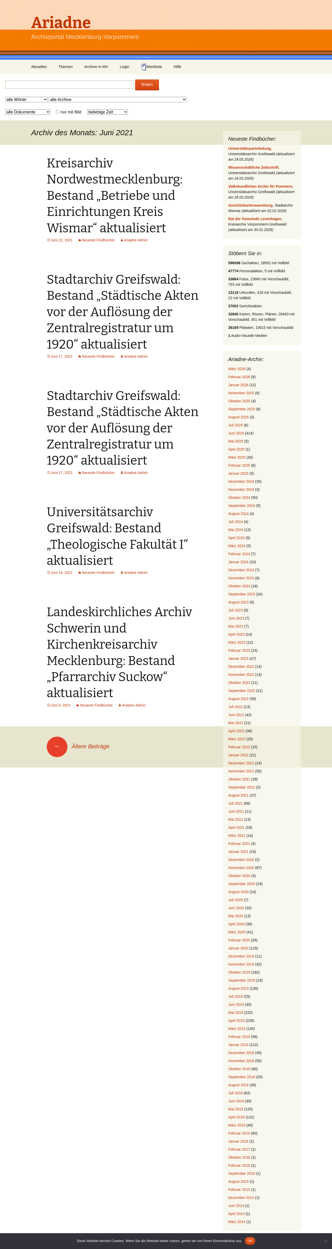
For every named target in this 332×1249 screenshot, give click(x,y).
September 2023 (241, 594)
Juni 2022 (236, 715)
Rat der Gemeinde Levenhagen (254, 219)
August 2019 (238, 988)
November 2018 (241, 1061)
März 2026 (236, 369)
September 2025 (241, 409)
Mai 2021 (235, 819)
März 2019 (236, 1029)
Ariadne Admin (136, 240)
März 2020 (236, 932)
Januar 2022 (238, 755)
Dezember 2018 (241, 1053)
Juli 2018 (235, 1093)
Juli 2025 (235, 425)
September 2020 (241, 884)
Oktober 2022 (239, 683)
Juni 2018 (236, 1101)
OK (249, 1241)
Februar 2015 (239, 1189)
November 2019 (241, 964)
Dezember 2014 (241, 1198)
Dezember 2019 (241, 956)
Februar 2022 (239, 747)
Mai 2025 (235, 441)
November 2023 (241, 578)
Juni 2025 (236, 433)
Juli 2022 (235, 707)
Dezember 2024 (241, 481)
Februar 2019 (239, 1037)
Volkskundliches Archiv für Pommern (260, 186)
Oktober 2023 (239, 586)
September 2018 (241, 1077)
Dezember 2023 (241, 570)
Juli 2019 (235, 996)
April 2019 (236, 1021)
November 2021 (241, 771)
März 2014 (236, 1222)
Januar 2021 (238, 852)
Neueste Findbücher (98, 240)
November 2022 (241, 675)
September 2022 (241, 691)
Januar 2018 (238, 1141)
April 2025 (236, 449)
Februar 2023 (239, 650)
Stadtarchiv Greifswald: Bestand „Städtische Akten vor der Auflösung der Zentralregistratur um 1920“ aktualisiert (122, 312)
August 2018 (238, 1085)
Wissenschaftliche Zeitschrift (253, 167)
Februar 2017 (239, 1149)
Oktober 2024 (239, 497)
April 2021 (236, 827)
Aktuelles (39, 66)
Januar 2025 (238, 473)
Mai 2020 (235, 916)
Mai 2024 (235, 530)
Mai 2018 (235, 1109)
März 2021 (236, 835)
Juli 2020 (235, 900)
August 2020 (238, 892)
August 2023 (238, 602)
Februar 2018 (239, 1133)
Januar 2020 (238, 948)
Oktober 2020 (239, 876)
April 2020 (236, 924)
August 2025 (238, 417)
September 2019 (241, 980)
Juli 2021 (235, 803)
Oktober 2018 (239, 1069)
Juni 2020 (236, 908)
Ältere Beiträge (78, 746)
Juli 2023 (235, 610)
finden (147, 84)
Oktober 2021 (239, 779)
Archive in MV (96, 66)
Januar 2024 (238, 562)
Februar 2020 (239, 940)
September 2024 (241, 506)
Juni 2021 (236, 811)
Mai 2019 (235, 1012)
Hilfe (177, 66)
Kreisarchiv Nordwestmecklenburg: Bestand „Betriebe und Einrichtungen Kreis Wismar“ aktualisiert (115, 196)
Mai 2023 (235, 626)
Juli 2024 (235, 522)
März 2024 (236, 546)
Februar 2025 (239, 465)
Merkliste (151, 67)
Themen (65, 66)
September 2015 (241, 1173)
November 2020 (241, 868)
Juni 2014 (236, 1206)
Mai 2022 (235, 723)
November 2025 (241, 393)
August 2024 (238, 514)
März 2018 (236, 1125)
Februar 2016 (239, 1165)
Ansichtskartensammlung (250, 205)
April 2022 (236, 731)
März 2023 (236, 642)
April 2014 (236, 1214)
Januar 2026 (238, 385)
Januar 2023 (238, 658)
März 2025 (236, 457)
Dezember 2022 (241, 666)
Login (124, 66)
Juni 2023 (236, 618)
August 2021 (238, 795)
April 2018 (236, 1117)
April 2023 (236, 634)
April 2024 (236, 538)
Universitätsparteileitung (249, 148)
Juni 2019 (236, 1004)
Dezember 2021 (241, 763)
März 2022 (236, 739)
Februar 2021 (239, 843)
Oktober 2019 (239, 972)
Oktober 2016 (239, 1157)
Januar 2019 (238, 1045)
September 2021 (241, 787)
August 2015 (238, 1181)
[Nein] (325, 1241)
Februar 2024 (239, 554)
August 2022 (238, 699)
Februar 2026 (239, 377)
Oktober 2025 (239, 401)
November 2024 (241, 489)
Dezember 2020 (241, 860)
